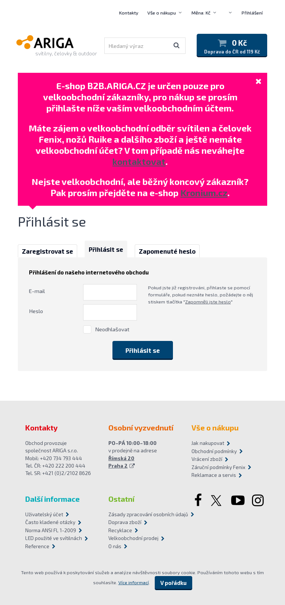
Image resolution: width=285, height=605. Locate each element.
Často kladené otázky (50, 522)
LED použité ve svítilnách (53, 538)
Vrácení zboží (206, 459)
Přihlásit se (106, 249)
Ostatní (121, 498)
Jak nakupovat (207, 443)
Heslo (36, 311)
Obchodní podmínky (214, 451)
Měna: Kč (200, 13)
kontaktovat (139, 161)
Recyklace (120, 530)
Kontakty (128, 13)
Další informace (52, 498)
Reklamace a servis (213, 475)
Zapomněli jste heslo (208, 302)
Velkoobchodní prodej (133, 538)
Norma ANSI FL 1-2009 (50, 530)
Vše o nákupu (161, 13)
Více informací (133, 582)
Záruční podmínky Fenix (218, 467)
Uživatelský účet (44, 514)
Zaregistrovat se (47, 251)
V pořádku (173, 582)
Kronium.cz (203, 192)
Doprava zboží (124, 522)
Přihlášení (252, 13)
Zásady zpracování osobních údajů (142, 514)
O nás (114, 546)
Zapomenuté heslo (167, 251)
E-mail (37, 290)
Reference (37, 546)
